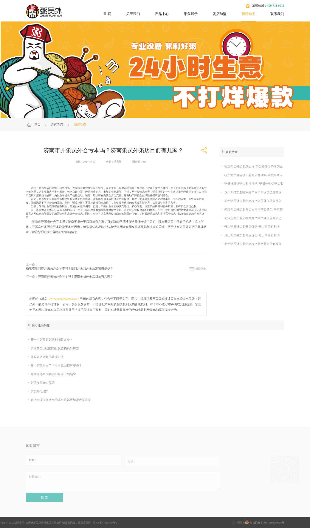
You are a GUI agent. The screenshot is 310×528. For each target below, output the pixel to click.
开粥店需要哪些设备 (191, 515)
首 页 (107, 14)
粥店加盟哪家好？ (124, 515)
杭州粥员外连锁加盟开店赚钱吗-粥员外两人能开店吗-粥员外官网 (251, 175)
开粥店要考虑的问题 (156, 515)
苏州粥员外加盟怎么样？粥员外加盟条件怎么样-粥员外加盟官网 (251, 201)
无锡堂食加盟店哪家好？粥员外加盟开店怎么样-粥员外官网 (251, 218)
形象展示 (191, 14)
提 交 (44, 500)
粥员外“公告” (37, 391)
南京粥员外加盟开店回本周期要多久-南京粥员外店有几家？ (251, 209)
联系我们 (277, 14)
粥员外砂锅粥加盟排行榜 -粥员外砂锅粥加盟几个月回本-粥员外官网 (251, 184)
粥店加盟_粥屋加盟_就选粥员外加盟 (53, 348)
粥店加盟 (219, 14)
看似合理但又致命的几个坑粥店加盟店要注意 (59, 400)
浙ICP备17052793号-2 (72, 522)
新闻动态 (248, 14)
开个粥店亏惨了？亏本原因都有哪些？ (54, 365)
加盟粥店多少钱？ (60, 515)
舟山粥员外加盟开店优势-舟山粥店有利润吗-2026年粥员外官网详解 (250, 227)
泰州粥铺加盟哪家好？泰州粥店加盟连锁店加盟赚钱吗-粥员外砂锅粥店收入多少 (251, 192)
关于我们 (133, 14)
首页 (37, 124)
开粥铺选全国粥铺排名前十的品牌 (51, 374)
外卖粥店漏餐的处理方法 (45, 357)
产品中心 (162, 14)
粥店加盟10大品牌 (41, 383)
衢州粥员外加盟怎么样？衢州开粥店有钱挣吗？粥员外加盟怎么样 (251, 244)
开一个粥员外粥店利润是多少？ (50, 340)
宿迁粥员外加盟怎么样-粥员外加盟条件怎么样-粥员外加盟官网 (251, 166)
